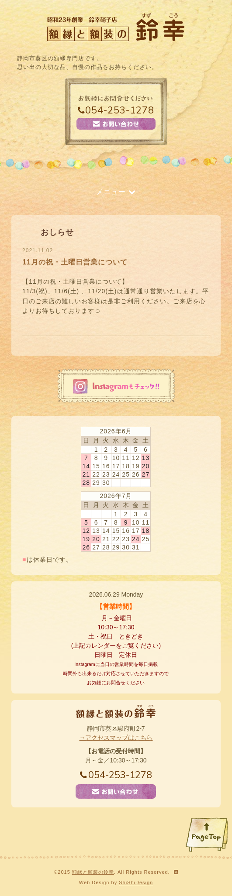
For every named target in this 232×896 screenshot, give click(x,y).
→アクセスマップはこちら (115, 737)
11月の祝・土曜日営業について (75, 262)
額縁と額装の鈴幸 (93, 872)
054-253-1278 (116, 110)
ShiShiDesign (136, 882)
